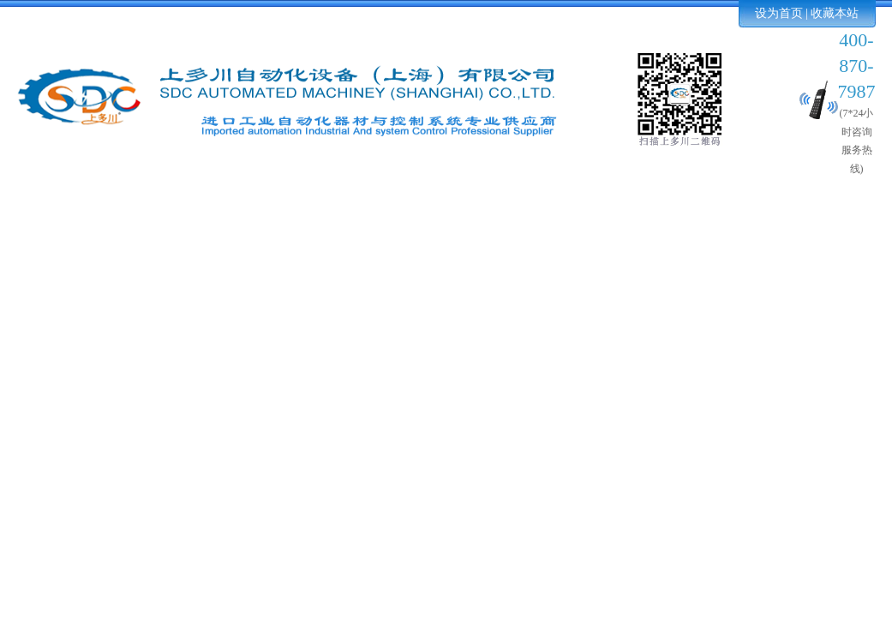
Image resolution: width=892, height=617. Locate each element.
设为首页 (779, 13)
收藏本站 (835, 13)
